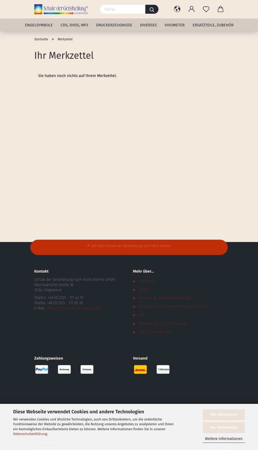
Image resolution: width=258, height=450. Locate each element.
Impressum (147, 281)
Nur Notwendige (223, 427)
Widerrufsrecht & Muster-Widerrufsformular (173, 306)
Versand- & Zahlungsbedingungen (165, 298)
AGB (141, 315)
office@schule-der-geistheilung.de (73, 308)
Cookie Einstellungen (155, 332)
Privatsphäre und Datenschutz (162, 323)
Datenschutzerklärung (30, 434)
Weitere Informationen (223, 439)
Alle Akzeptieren (223, 414)
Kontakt (144, 289)
